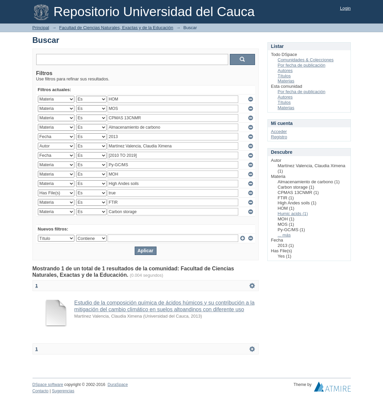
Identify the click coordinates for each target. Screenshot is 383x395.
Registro (279, 136)
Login (345, 8)
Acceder (279, 131)
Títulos (284, 75)
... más (284, 235)
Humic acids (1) (293, 213)
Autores (285, 70)
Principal (41, 27)
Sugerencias (63, 391)
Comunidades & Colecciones (306, 59)
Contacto (41, 391)
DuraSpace (118, 384)
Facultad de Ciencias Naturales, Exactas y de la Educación (116, 27)
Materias (286, 80)
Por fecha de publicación (301, 65)
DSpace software (48, 384)
